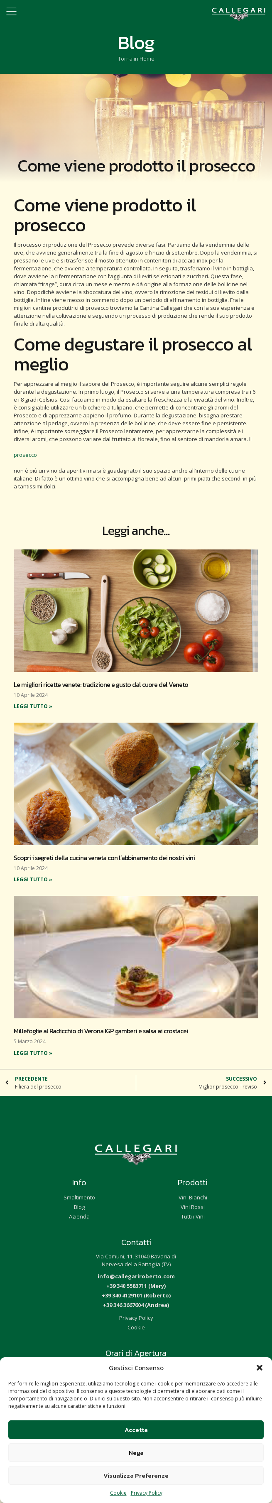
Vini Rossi (193, 1207)
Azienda (79, 1216)
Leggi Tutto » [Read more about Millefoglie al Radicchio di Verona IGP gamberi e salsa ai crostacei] (33, 1053)
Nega (136, 1452)
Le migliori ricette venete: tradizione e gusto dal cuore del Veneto (101, 684)
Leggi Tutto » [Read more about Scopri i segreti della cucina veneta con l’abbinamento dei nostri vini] (33, 879)
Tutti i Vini (193, 1216)
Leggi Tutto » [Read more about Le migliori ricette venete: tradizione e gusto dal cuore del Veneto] (33, 706)
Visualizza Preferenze (136, 1475)
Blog (79, 1207)
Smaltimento (79, 1197)
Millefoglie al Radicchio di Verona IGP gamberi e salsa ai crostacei (101, 1031)
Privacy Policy (146, 1492)
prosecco (25, 455)
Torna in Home (136, 58)
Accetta (136, 1429)
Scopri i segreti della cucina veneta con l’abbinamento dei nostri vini (104, 858)
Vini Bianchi (193, 1197)
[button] (259, 1367)
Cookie (118, 1492)
